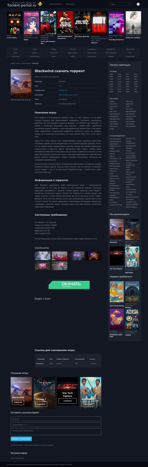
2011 (127, 74)
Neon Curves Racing (117, 306)
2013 (119, 89)
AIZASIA (128, 335)
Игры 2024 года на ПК (131, 242)
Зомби (112, 101)
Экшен (9, 35)
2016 (119, 82)
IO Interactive (130, 179)
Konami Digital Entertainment (130, 157)
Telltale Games (114, 163)
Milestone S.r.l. (114, 178)
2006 (127, 86)
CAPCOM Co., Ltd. (115, 158)
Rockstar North (115, 151)
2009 (127, 79)
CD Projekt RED (131, 192)
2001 (135, 79)
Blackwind (18, 397)
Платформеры (114, 333)
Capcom (112, 156)
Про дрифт (113, 121)
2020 (111, 91)
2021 (111, 89)
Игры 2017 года (114, 267)
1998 (135, 86)
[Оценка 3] (16, 100)
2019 (119, 74)
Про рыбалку (114, 116)
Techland (129, 182)
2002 (135, 77)
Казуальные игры (130, 333)
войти (21, 445)
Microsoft (113, 171)
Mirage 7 (41, 399)
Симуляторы (28, 35)
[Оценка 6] (22, 100)
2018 (119, 77)
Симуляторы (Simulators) (45, 38)
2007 (127, 84)
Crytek (128, 169)
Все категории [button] (55, 4)
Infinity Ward (130, 172)
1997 (135, 89)
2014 (119, 86)
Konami (128, 174)
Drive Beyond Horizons (116, 40)
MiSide (26, 40)
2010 (127, 77)
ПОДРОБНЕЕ (18, 402)
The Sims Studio (115, 166)
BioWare (112, 181)
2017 (119, 79)
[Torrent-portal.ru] (25, 4)
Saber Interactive (131, 160)
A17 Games (129, 199)
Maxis (112, 173)
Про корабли (114, 124)
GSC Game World (115, 139)
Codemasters (114, 176)
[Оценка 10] (29, 100)
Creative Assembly (116, 205)
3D (132, 270)
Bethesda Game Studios (115, 189)
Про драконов (114, 119)
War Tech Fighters (116, 269)
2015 (119, 84)
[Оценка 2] (14, 100)
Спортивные (113, 304)
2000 (135, 82)
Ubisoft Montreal (115, 141)
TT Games (129, 194)
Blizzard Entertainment (114, 184)
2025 (111, 79)
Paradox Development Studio (130, 165)
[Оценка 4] (18, 100)
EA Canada (113, 161)
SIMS (111, 109)
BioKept (128, 307)
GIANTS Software (131, 207)
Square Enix (114, 168)
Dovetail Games (131, 189)
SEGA (127, 187)
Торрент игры (15, 63)
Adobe (112, 148)
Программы (70, 4)
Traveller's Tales (131, 202)
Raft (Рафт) (88, 399)
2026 (111, 77)
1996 (135, 91)
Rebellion (129, 148)
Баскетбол (113, 104)
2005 (127, 89)
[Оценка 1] (12, 100)
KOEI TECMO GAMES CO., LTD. (115, 145)
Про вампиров (115, 114)
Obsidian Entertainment (114, 196)
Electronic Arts (130, 138)
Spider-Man (113, 106)
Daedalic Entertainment (130, 142)
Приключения (28, 37)
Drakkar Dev (63, 90)
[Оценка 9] (27, 100)
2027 (111, 74)
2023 (111, 84)
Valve (111, 200)
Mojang (128, 151)
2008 (127, 82)
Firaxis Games (130, 153)
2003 (135, 74)
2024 (111, 82)
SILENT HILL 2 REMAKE (133, 38)
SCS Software (130, 184)
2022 (60, 86)
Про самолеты (131, 126)
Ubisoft (112, 153)
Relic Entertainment (132, 197)
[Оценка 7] (23, 100)
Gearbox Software (132, 204)
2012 (119, 91)
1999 (135, 84)
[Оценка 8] (25, 100)
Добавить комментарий (21, 439)
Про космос (114, 126)
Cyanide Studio (131, 146)
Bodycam (94, 43)
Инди (35, 37)
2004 (127, 91)
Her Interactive (114, 193)
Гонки (111, 37)
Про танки (113, 111)
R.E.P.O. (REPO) (12, 38)
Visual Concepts (131, 177)
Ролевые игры (129, 305)
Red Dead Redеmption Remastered (65, 37)
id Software (113, 202)
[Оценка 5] (20, 100)
